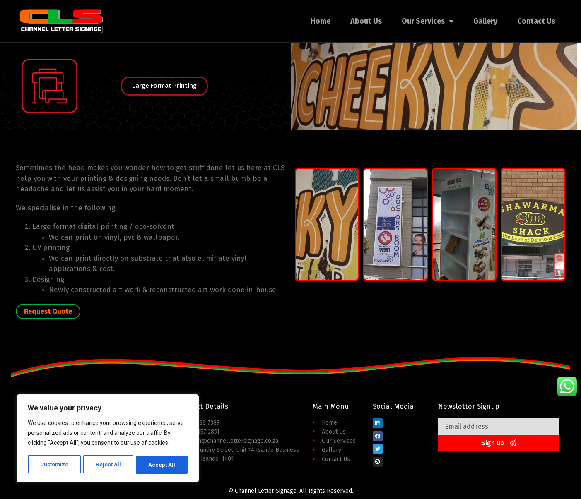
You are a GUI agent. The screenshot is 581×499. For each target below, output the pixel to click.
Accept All (162, 464)
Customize (54, 464)
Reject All (109, 464)
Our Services (427, 21)
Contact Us (536, 21)
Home (320, 21)
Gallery (485, 21)
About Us (366, 21)
